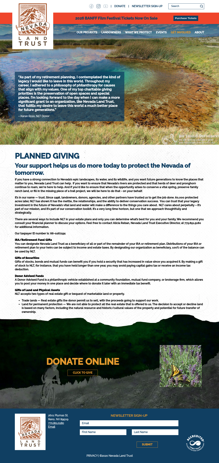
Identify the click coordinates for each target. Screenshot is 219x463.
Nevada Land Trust (33, 24)
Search (201, 6)
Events (161, 32)
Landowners (111, 32)
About (199, 32)
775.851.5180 (56, 423)
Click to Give (82, 372)
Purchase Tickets (185, 18)
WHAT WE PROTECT (138, 32)
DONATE (119, 6)
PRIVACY (92, 455)
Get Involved (181, 32)
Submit (147, 444)
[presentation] (106, 444)
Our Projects (87, 32)
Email (51, 426)
